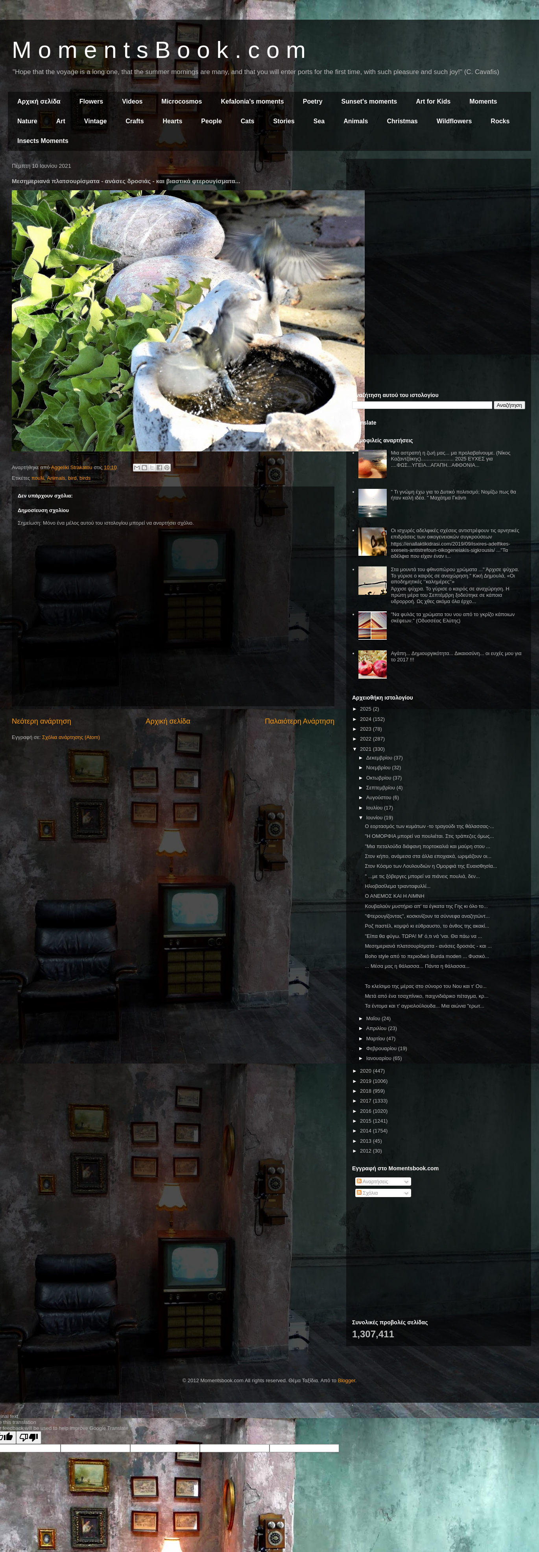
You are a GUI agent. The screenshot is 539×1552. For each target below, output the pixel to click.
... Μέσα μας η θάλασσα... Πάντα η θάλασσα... (417, 966)
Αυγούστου (379, 797)
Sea (319, 121)
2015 (366, 1121)
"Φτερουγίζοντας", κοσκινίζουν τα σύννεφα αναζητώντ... (427, 916)
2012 (366, 1151)
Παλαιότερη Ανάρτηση (299, 721)
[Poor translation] (28, 1437)
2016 (366, 1111)
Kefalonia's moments (252, 101)
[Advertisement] (438, 220)
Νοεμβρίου (379, 767)
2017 (366, 1101)
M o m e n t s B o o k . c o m (159, 50)
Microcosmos (181, 101)
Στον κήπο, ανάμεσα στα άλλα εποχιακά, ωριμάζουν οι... (428, 856)
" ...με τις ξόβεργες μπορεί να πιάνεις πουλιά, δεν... (422, 876)
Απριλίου (377, 1028)
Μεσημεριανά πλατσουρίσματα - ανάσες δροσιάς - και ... (428, 946)
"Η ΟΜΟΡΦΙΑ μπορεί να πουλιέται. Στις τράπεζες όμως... (429, 836)
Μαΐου (374, 1018)
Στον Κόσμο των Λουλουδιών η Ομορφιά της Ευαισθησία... (431, 866)
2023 (366, 729)
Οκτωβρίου (379, 778)
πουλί (37, 478)
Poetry (313, 101)
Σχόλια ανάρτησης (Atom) (71, 737)
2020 (366, 1071)
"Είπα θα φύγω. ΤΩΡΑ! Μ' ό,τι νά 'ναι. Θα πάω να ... (423, 936)
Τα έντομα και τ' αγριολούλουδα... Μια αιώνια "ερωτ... (424, 1006)
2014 (366, 1131)
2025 (366, 709)
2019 (366, 1081)
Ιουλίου (375, 808)
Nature (27, 121)
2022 (366, 739)
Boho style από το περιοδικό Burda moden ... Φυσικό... (427, 956)
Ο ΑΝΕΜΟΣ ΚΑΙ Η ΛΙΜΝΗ (394, 896)
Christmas (402, 121)
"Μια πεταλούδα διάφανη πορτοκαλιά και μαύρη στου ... (427, 846)
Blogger (346, 1380)
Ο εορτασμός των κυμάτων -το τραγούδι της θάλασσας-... (429, 826)
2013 (366, 1141)
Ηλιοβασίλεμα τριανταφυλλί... (397, 886)
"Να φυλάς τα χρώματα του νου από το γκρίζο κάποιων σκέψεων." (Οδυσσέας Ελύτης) (453, 617)
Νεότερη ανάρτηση (41, 721)
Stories (284, 121)
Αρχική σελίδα (39, 101)
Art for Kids (433, 101)
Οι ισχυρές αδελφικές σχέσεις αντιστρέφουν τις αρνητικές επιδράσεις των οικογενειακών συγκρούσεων (455, 533)
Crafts (135, 121)
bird (72, 478)
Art (60, 121)
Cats (248, 121)
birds (84, 478)
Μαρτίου (376, 1038)
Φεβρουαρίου (382, 1048)
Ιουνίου (375, 818)
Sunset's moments (369, 101)
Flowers (91, 101)
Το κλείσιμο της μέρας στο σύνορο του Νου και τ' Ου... (425, 986)
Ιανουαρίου (379, 1058)
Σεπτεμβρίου (381, 788)
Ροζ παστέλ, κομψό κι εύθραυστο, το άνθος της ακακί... (427, 926)
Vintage (95, 121)
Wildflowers (454, 121)
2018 (366, 1091)
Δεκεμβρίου (380, 758)
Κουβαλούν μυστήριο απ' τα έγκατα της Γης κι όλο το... (426, 906)
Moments (483, 101)
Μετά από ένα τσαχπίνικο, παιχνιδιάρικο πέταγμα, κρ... (426, 996)
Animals (355, 121)
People (211, 121)
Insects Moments (42, 140)
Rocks (500, 121)
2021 (366, 749)
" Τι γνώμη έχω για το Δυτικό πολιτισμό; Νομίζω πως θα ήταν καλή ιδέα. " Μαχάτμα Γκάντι (453, 495)
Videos (132, 101)
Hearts (173, 121)
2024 (366, 719)
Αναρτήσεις (372, 1181)
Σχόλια (367, 1193)
